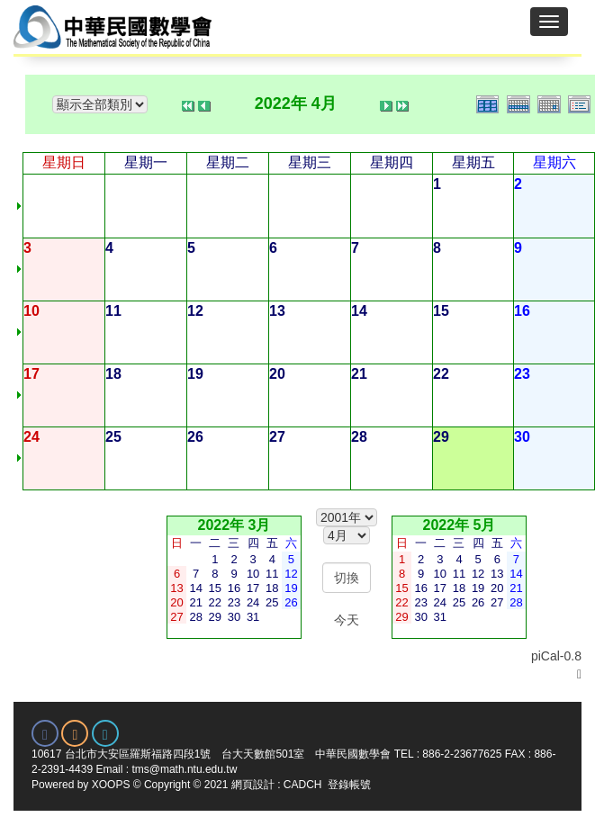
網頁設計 (253, 784)
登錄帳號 (349, 784)
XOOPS (111, 784)
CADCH (303, 784)
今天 (346, 620)
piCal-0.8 (556, 656)
